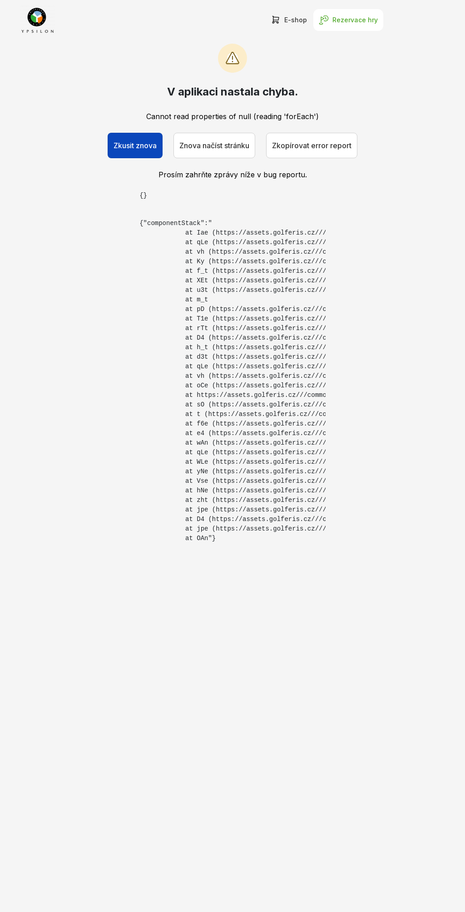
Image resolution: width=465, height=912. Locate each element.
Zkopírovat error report (311, 145)
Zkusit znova (135, 145)
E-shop (289, 20)
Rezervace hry (348, 20)
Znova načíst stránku (214, 145)
